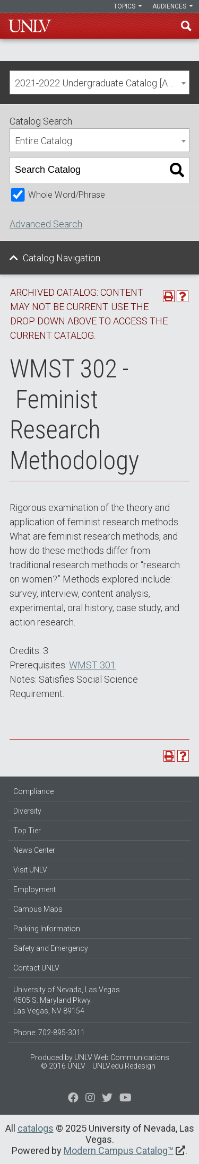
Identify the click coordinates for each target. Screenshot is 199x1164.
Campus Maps (38, 909)
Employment (34, 889)
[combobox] (99, 82)
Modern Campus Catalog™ (119, 1150)
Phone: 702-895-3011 (49, 1032)
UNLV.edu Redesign (123, 1066)
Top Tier (27, 830)
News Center (34, 850)
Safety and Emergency (50, 948)
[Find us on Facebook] (73, 1099)
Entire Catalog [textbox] (43, 140)
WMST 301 (92, 665)
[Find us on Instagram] (107, 1099)
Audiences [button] (172, 6)
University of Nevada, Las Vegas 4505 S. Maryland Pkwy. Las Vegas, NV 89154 (66, 1000)
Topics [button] (128, 6)
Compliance (33, 791)
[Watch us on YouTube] (125, 1099)
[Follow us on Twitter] (90, 1099)
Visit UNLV (30, 870)
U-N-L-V (29, 26)
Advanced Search (46, 224)
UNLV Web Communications (121, 1057)
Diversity (27, 811)
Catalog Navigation (61, 257)
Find (186, 26)
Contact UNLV (36, 968)
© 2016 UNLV (63, 1066)
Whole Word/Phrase (66, 195)
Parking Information (46, 928)
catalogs (36, 1128)
